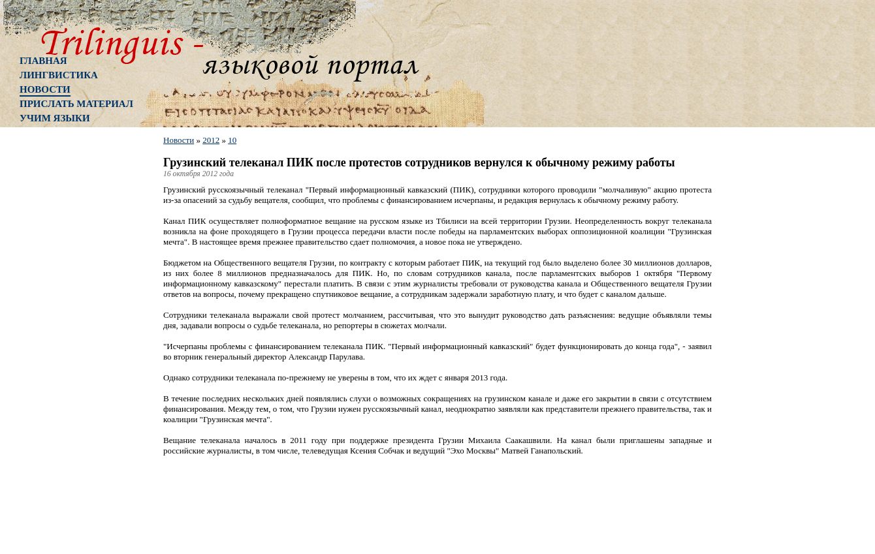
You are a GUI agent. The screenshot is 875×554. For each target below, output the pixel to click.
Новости (45, 89)
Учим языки (55, 118)
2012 (210, 140)
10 (232, 140)
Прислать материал (76, 104)
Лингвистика (59, 75)
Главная (43, 60)
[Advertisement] (72, 342)
